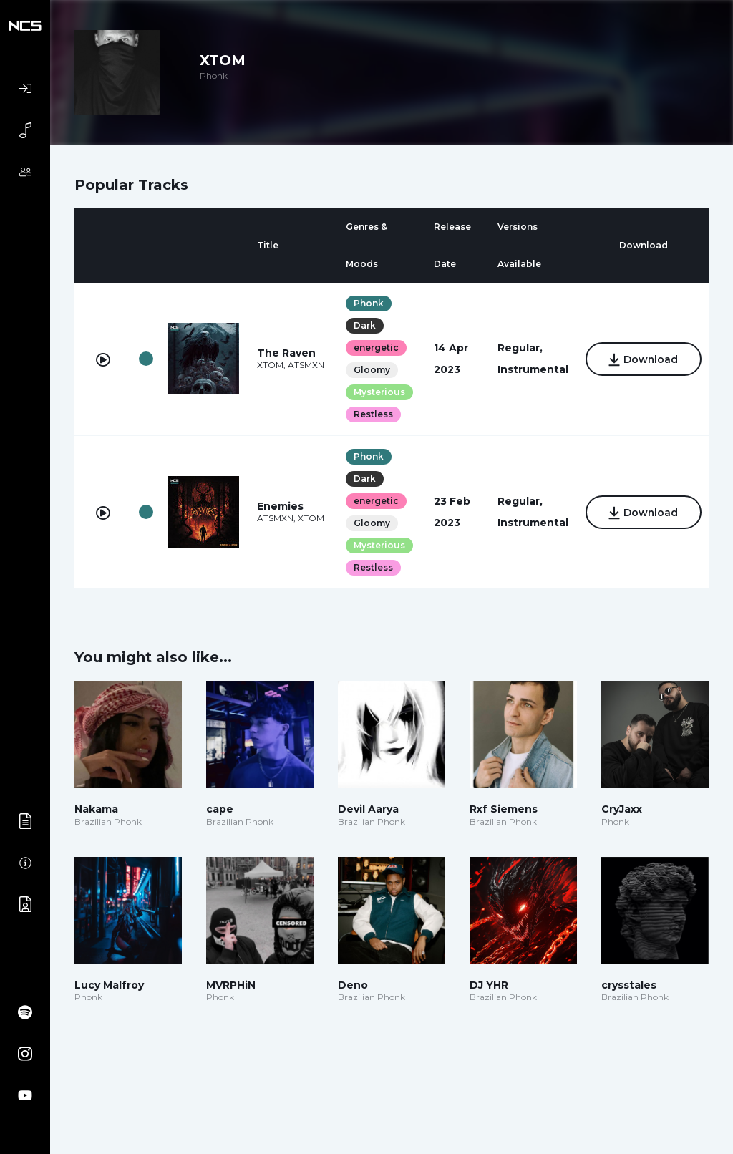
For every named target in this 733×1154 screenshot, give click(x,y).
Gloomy (370, 369)
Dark (363, 325)
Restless (372, 414)
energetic (374, 347)
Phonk (367, 303)
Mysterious (378, 392)
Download (642, 360)
